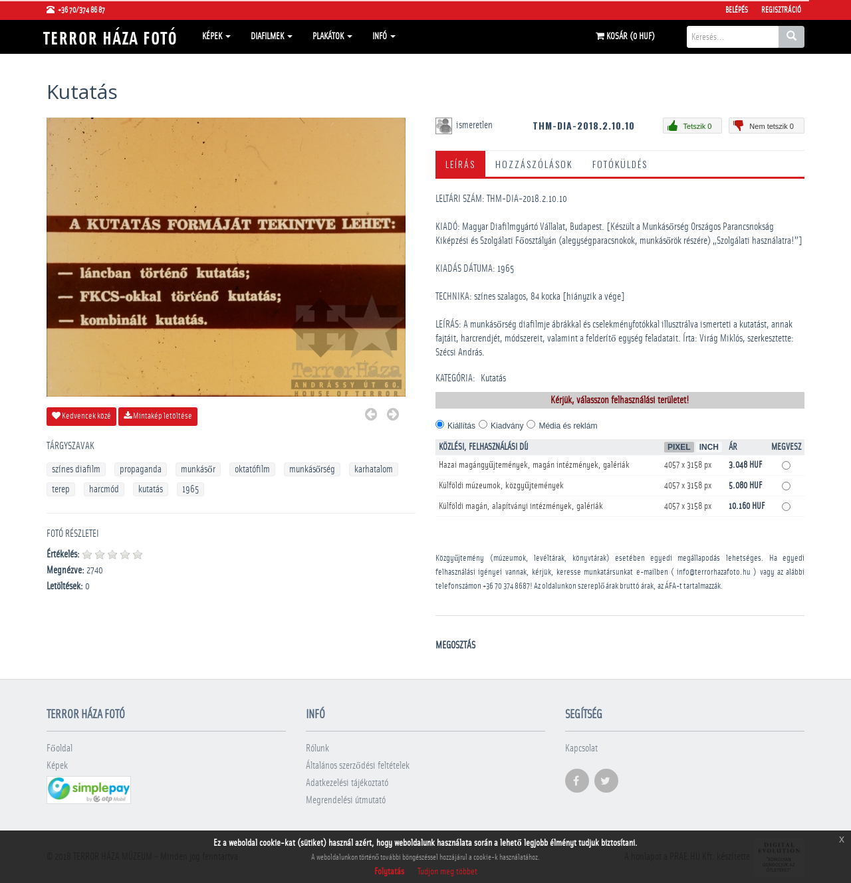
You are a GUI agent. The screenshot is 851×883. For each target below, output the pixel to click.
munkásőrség (312, 469)
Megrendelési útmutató (346, 800)
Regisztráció (781, 10)
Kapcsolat (581, 748)
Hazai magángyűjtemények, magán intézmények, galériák (534, 465)
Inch (709, 447)
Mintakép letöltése (158, 416)
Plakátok (332, 36)
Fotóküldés (620, 164)
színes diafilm (76, 469)
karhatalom (373, 469)
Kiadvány (507, 426)
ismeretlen (475, 125)
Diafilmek (272, 36)
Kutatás (493, 378)
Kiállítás (461, 426)
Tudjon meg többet (447, 871)
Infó (384, 36)
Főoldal (59, 748)
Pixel (679, 447)
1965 (190, 489)
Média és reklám (568, 426)
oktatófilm (252, 469)
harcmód (104, 489)
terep (61, 489)
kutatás (150, 489)
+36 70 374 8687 (506, 586)
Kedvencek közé (81, 416)
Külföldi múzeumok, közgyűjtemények (501, 485)
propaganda (141, 469)
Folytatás (389, 871)
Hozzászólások (533, 164)
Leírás (460, 164)
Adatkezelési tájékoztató (347, 783)
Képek (216, 36)
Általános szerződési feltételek (358, 766)
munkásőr (198, 469)
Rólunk (317, 748)
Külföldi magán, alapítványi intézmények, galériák (521, 506)
